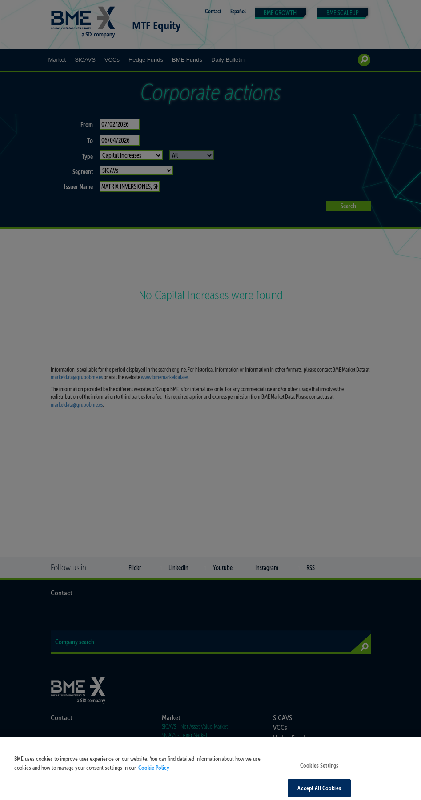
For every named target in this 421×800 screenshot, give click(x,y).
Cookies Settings (319, 770)
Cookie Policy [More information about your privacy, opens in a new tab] (153, 772)
